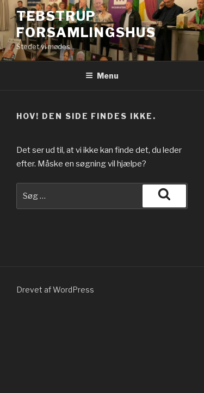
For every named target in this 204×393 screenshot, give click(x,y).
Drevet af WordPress (55, 289)
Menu (102, 75)
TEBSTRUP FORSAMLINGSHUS (86, 24)
